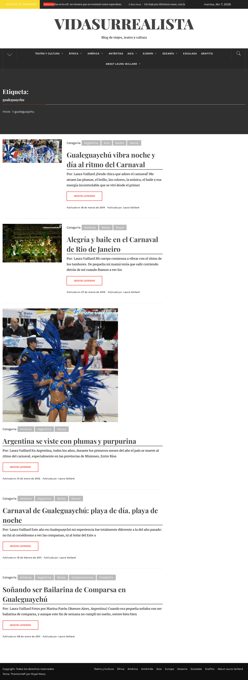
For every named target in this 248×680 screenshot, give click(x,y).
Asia (133, 53)
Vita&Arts (106, 577)
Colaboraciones (82, 577)
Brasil (120, 227)
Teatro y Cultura (50, 53)
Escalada (190, 53)
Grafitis (207, 53)
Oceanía (170, 53)
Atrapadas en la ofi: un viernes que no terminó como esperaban (78, 4)
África (76, 53)
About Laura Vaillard (124, 63)
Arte (107, 143)
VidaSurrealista (124, 23)
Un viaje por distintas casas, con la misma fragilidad (170, 4)
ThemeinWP (18, 674)
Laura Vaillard (131, 207)
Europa (150, 53)
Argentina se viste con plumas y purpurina (69, 440)
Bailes (119, 143)
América (96, 53)
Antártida (116, 53)
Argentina (91, 143)
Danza (134, 143)
